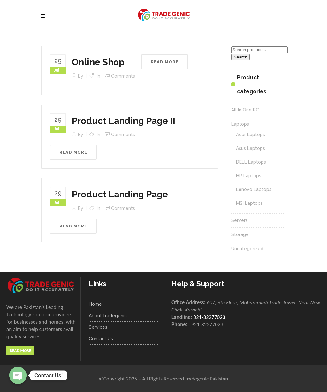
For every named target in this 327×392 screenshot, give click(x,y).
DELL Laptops (251, 162)
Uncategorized (247, 248)
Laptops (240, 124)
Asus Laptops (250, 148)
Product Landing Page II (123, 121)
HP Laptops (248, 175)
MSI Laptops (249, 203)
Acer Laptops (250, 134)
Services (98, 327)
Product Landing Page (120, 194)
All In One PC (245, 109)
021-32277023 (209, 317)
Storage (240, 234)
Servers (239, 220)
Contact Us (101, 338)
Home (95, 304)
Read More (20, 350)
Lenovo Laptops (253, 189)
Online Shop (98, 62)
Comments (123, 76)
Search (240, 57)
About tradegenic (108, 315)
